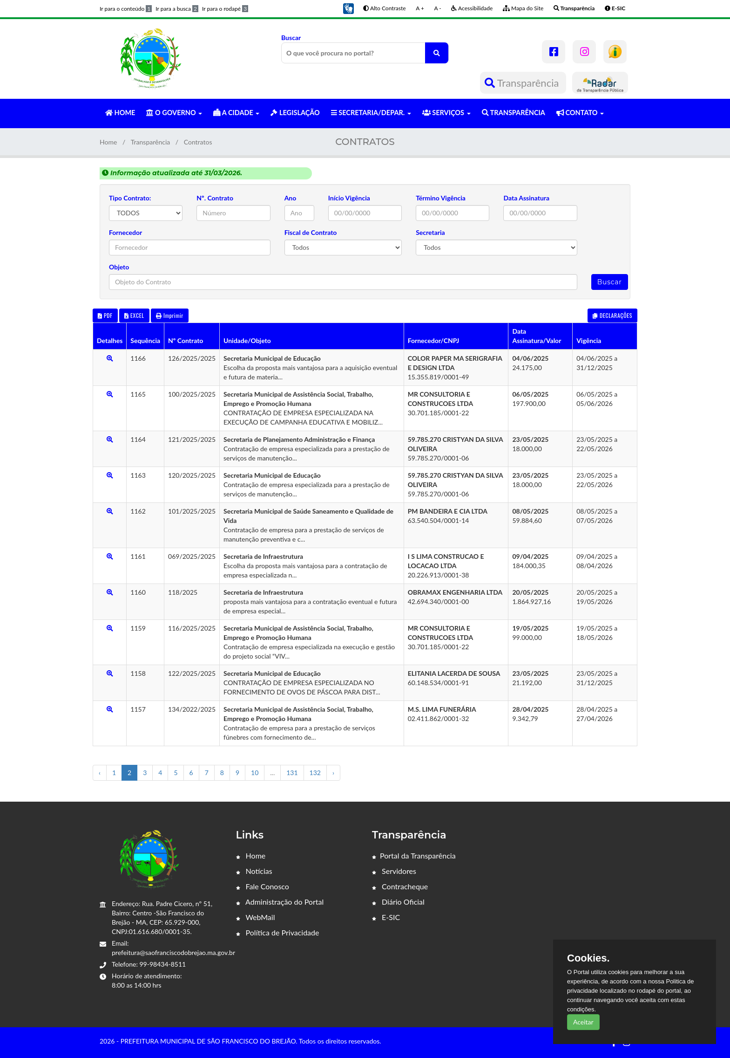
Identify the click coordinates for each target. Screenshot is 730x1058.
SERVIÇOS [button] (446, 113)
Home (108, 142)
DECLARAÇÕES (612, 315)
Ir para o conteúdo (126, 8)
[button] (348, 8)
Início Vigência (349, 198)
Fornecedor (125, 232)
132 (315, 772)
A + (420, 8)
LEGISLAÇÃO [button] (294, 113)
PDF (105, 315)
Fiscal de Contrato (310, 232)
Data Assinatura (526, 198)
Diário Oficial (398, 901)
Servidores (394, 870)
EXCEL (134, 315)
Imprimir (169, 315)
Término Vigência (441, 198)
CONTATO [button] (580, 113)
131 (291, 772)
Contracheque (400, 886)
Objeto (119, 267)
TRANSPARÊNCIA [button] (513, 113)
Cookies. (588, 958)
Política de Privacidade (277, 932)
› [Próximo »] (333, 772)
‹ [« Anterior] (100, 772)
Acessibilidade (472, 8)
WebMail (255, 917)
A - (437, 8)
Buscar (365, 48)
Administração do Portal (280, 901)
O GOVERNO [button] (174, 113)
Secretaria (430, 232)
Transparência (523, 82)
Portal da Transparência (414, 855)
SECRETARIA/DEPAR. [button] (371, 113)
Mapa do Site (523, 8)
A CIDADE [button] (236, 113)
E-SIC (386, 917)
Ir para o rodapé (225, 8)
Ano (290, 198)
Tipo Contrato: (130, 198)
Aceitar (583, 1022)
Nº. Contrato (214, 198)
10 (254, 772)
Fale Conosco (262, 886)
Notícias (254, 870)
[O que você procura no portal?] (436, 52)
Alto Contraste (384, 8)
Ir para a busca (176, 8)
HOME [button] (120, 113)
